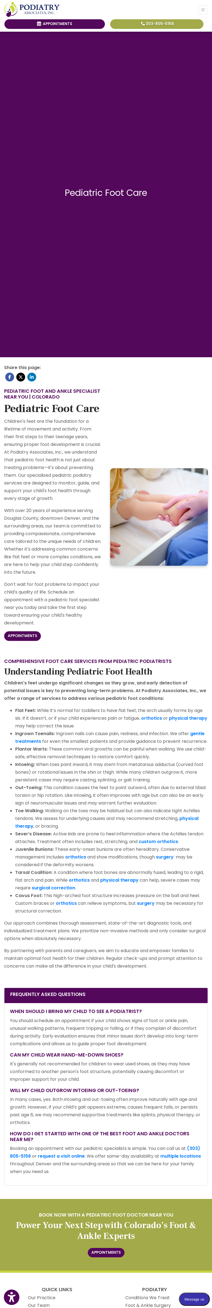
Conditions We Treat (147, 1298)
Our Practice (41, 1298)
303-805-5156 (157, 23)
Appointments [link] (54, 23)
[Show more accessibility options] (11, 1297)
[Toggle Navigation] (203, 9)
